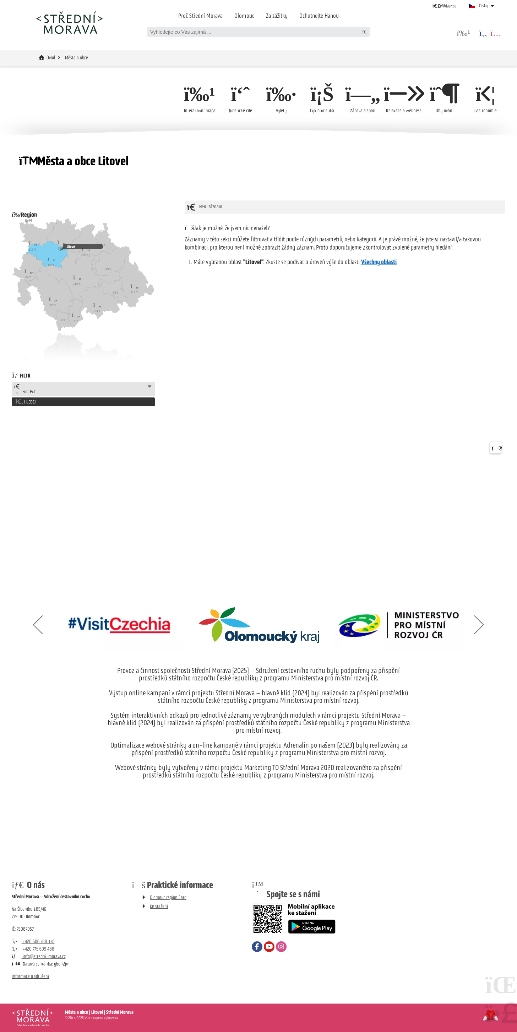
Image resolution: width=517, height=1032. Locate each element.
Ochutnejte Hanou (319, 16)
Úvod (69, 22)
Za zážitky (277, 16)
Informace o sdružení (30, 976)
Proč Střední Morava (200, 16)
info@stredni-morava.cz (39, 956)
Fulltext (24, 389)
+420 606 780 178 (33, 942)
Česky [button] (483, 5)
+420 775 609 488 (33, 949)
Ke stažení (159, 906)
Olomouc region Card (168, 897)
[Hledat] (365, 32)
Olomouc (244, 16)
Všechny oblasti (379, 262)
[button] (444, 5)
